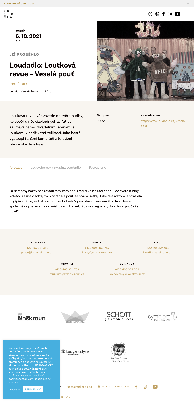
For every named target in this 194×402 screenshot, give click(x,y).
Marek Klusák (61, 397)
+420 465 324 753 (67, 269)
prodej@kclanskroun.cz (36, 252)
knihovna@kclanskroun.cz (127, 274)
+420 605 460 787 (97, 247)
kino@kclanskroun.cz (157, 252)
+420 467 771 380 (36, 247)
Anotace (16, 167)
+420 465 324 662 (157, 247)
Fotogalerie (97, 167)
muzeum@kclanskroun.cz (67, 274)
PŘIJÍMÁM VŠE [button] (33, 389)
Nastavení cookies (79, 386)
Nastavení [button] (15, 389)
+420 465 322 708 (127, 269)
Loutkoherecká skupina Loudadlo (56, 167)
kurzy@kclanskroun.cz (97, 252)
